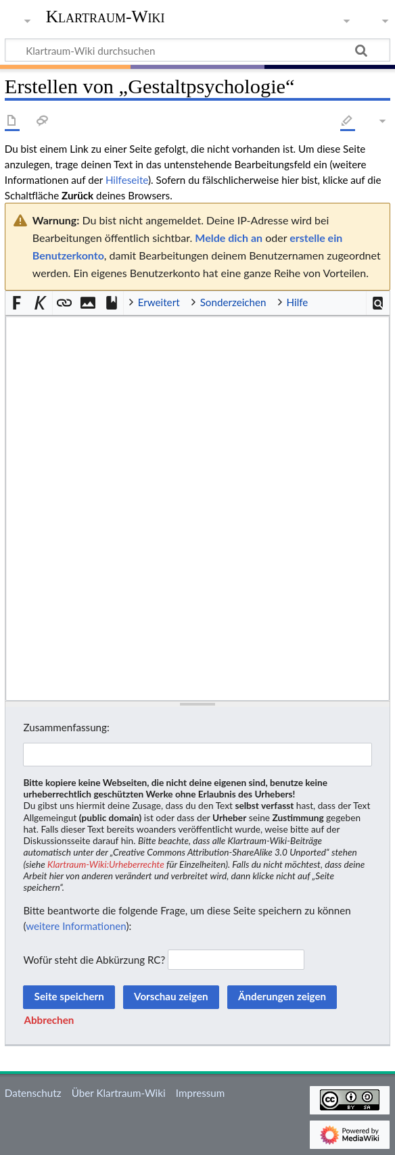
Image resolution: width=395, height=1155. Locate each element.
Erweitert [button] (159, 302)
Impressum (200, 1093)
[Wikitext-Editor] (197, 508)
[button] (378, 303)
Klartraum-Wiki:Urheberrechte (105, 864)
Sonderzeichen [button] (233, 302)
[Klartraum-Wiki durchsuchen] (197, 50)
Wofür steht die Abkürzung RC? (94, 960)
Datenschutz (33, 1093)
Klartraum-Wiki (105, 17)
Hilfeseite (127, 180)
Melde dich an (228, 237)
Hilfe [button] (297, 302)
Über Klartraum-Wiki (119, 1093)
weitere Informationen (76, 926)
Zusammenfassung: (66, 727)
